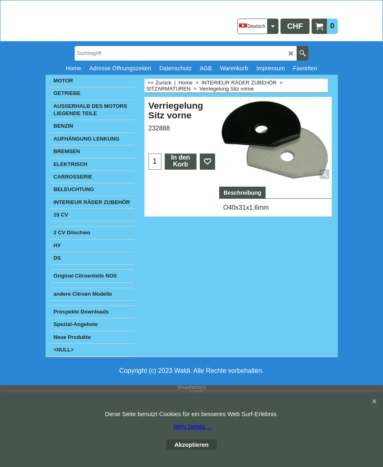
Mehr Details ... (192, 426)
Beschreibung (242, 192)
